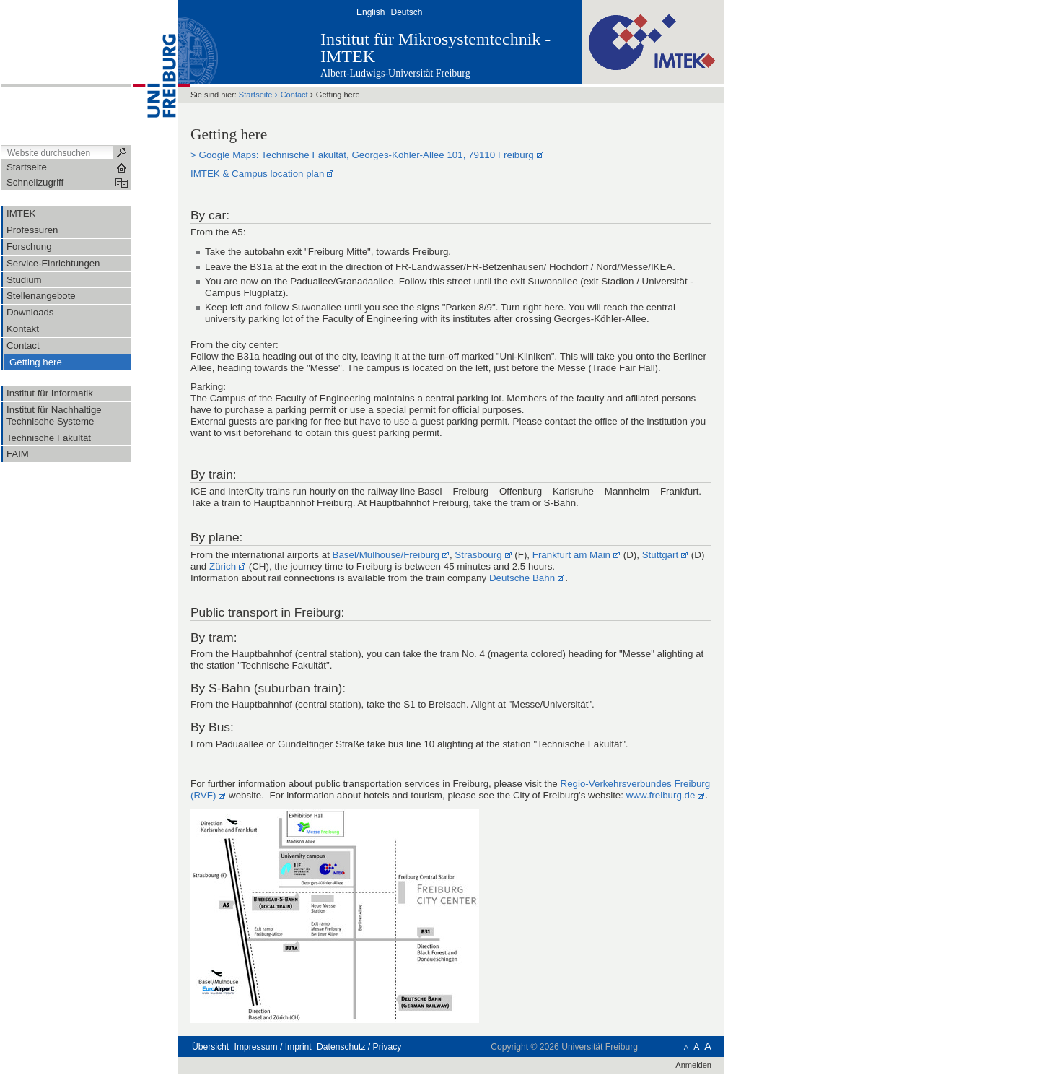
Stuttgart (660, 554)
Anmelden (693, 1065)
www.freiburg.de (661, 795)
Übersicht (210, 1047)
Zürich (222, 566)
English (370, 12)
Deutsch (406, 12)
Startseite (256, 94)
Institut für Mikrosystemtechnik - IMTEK (435, 48)
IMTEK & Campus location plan (257, 173)
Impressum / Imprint (273, 1047)
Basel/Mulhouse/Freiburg (386, 554)
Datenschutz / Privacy (359, 1047)
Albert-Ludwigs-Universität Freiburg (395, 73)
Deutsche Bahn (522, 578)
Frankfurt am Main (571, 554)
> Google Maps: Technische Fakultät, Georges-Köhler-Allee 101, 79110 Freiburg (362, 154)
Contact (294, 94)
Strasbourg (478, 554)
